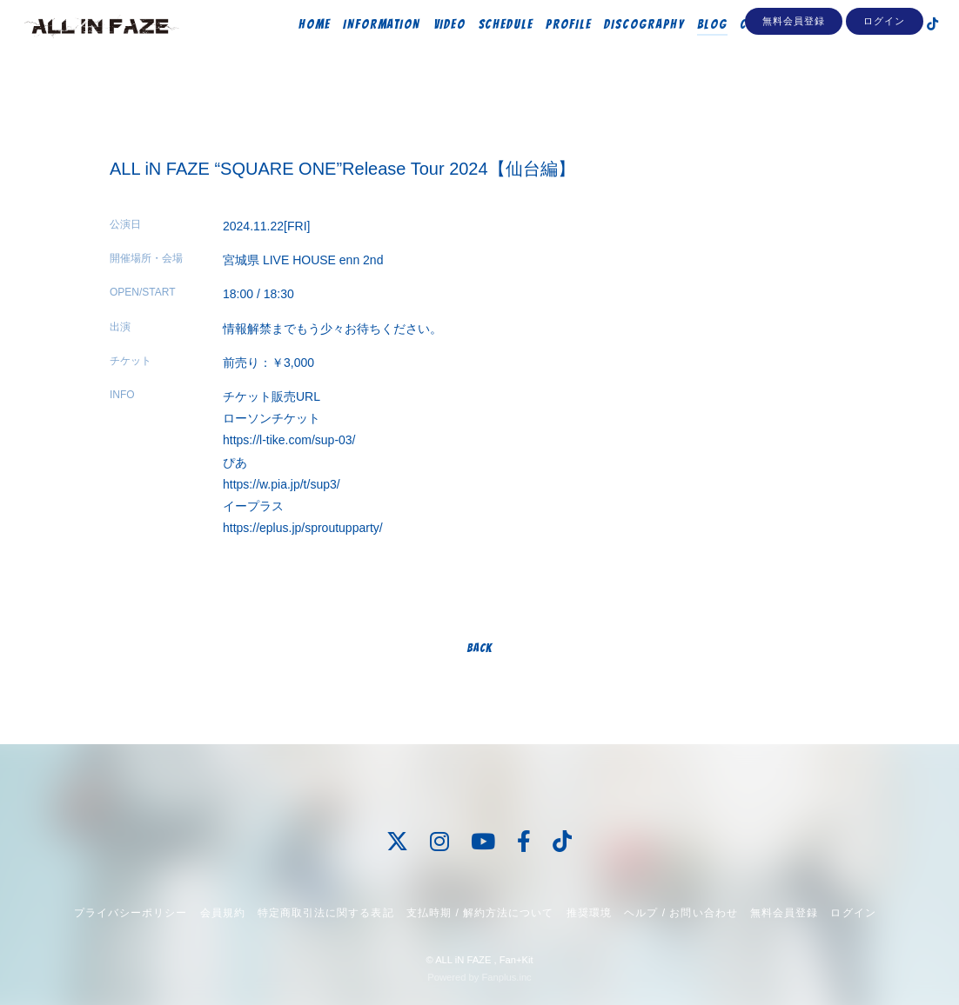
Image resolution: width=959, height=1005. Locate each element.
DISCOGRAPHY (626, 50)
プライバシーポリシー (130, 913)
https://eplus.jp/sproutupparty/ (303, 528)
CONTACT (747, 50)
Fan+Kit (516, 960)
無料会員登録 (793, 80)
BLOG (693, 50)
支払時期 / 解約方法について (480, 913)
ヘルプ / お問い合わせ (680, 913)
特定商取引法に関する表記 (325, 913)
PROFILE (550, 50)
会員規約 (222, 913)
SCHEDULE (487, 50)
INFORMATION (362, 50)
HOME (295, 50)
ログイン (884, 80)
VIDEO (430, 50)
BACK (479, 648)
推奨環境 (589, 913)
